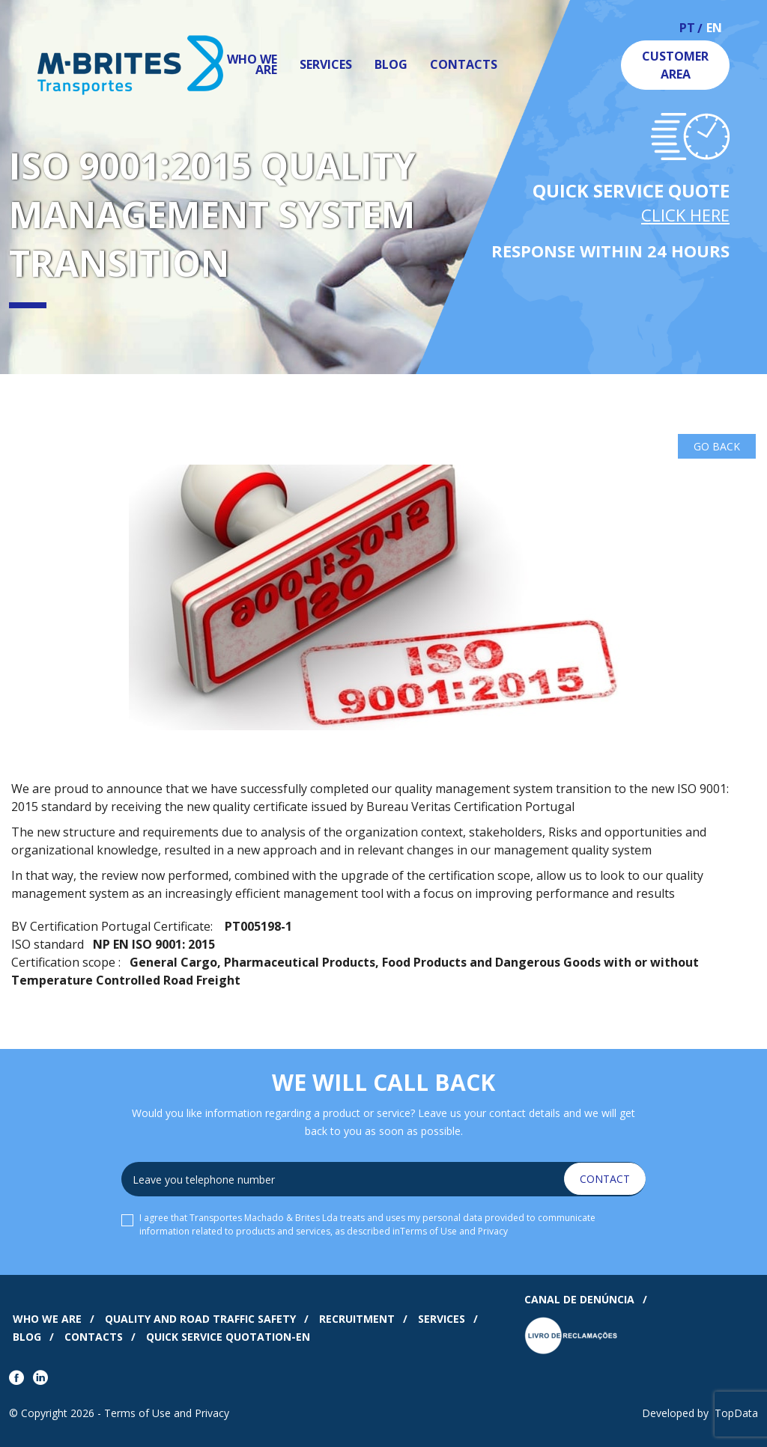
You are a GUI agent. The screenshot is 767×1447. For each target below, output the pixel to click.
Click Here (685, 215)
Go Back (717, 446)
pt (687, 28)
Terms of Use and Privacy (454, 1231)
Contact (605, 1179)
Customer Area (675, 65)
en (714, 28)
